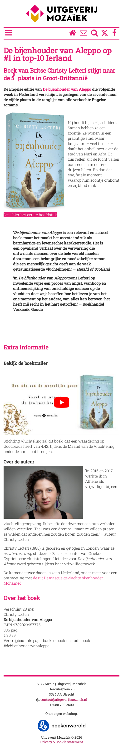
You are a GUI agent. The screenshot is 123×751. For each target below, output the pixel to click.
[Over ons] (84, 33)
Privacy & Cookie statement (61, 742)
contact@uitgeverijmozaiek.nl (63, 699)
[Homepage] (72, 33)
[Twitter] (104, 35)
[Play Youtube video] (61, 402)
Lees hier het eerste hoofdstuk (30, 214)
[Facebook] (114, 33)
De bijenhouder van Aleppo (67, 89)
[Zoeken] (94, 33)
